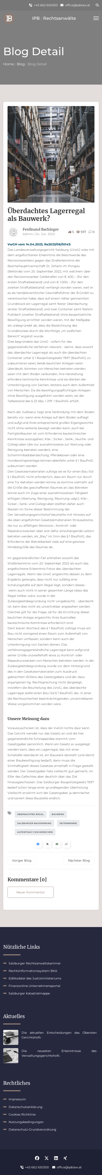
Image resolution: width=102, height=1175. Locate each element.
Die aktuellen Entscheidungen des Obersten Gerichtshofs (59, 1035)
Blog (21, 64)
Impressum (17, 1099)
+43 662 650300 (43, 5)
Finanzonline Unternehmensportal (34, 986)
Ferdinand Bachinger (41, 229)
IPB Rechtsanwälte (54, 18)
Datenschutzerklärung (25, 1107)
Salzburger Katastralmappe (29, 993)
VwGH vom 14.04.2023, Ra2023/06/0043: (39, 244)
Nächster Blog (79, 860)
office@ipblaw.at (75, 5)
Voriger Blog (21, 860)
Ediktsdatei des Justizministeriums (35, 978)
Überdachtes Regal (30, 814)
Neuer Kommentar (30, 892)
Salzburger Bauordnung (34, 823)
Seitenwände (68, 823)
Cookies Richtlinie (22, 1114)
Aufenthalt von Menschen (35, 832)
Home (8, 64)
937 (81, 232)
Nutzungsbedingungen (26, 1122)
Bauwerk (58, 814)
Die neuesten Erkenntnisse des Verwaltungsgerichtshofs (59, 1053)
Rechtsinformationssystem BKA (33, 971)
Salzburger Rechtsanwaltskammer (35, 963)
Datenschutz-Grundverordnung (32, 1129)
